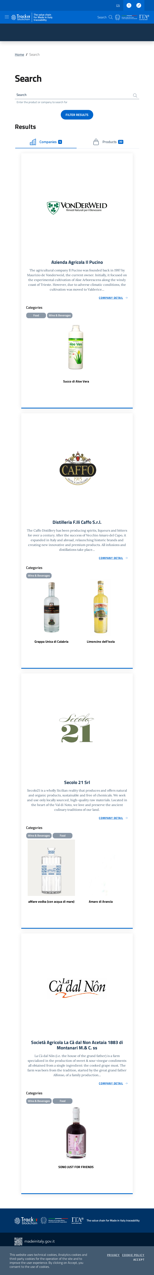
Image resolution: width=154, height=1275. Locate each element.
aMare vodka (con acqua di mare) (51, 903)
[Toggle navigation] (6, 16)
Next (131, 874)
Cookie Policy (133, 1255)
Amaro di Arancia (101, 903)
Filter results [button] (77, 115)
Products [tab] (108, 142)
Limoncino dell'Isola (101, 642)
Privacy (113, 1255)
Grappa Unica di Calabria (51, 642)
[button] (110, 17)
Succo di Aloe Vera (76, 382)
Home (19, 54)
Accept (138, 1259)
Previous (23, 874)
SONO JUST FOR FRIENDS (76, 1169)
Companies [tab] (46, 142)
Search (22, 95)
